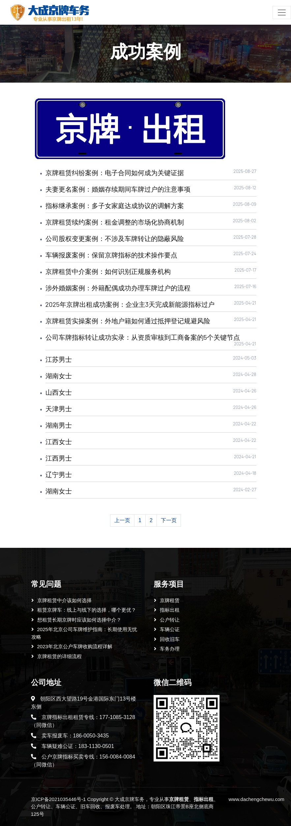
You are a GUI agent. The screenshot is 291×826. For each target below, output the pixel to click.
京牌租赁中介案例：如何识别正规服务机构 (108, 271)
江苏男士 (58, 359)
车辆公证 (170, 629)
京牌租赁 (170, 600)
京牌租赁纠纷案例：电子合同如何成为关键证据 (114, 172)
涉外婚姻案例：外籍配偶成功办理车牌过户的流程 (117, 288)
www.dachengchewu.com (256, 799)
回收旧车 (170, 639)
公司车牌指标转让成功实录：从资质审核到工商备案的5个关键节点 (142, 337)
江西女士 (58, 441)
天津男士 (58, 409)
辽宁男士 (58, 474)
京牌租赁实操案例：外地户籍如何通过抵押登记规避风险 (127, 321)
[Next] (169, 520)
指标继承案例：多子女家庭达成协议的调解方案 (114, 205)
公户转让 (170, 620)
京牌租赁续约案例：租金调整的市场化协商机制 (114, 222)
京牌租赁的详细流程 (59, 656)
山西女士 (58, 392)
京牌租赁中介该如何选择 (64, 600)
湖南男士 (58, 425)
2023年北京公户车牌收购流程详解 (74, 646)
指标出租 (170, 610)
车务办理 (170, 649)
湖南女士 (58, 376)
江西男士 (58, 458)
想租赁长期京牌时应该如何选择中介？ (79, 620)
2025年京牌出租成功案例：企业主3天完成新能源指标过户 (130, 304)
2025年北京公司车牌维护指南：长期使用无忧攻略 (84, 633)
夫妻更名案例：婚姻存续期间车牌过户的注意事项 (117, 189)
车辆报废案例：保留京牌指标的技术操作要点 (111, 255)
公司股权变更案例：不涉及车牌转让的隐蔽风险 (114, 238)
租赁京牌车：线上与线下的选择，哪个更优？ (86, 610)
